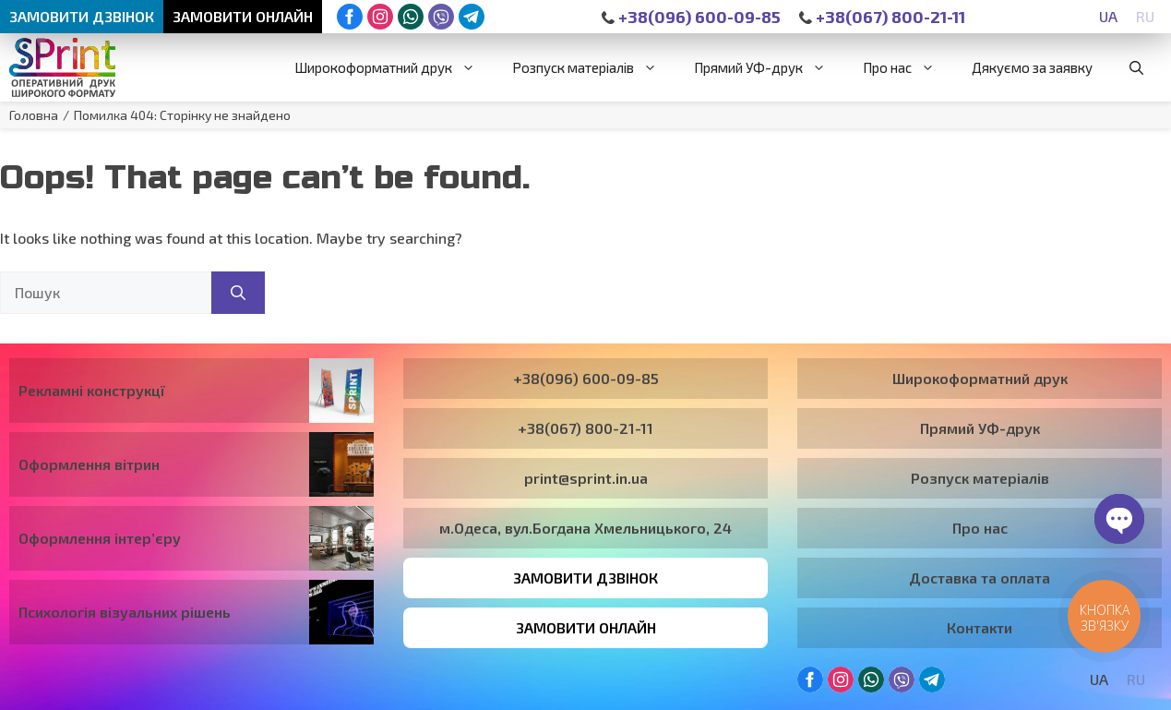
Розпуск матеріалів (593, 67)
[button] (1136, 67)
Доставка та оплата (979, 577)
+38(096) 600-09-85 (691, 16)
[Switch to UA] (1108, 16)
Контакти (979, 627)
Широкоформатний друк (394, 67)
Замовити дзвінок (81, 16)
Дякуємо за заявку (1032, 67)
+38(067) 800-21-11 (882, 16)
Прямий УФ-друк (769, 67)
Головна (33, 115)
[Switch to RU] (1145, 16)
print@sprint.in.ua (586, 478)
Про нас (908, 67)
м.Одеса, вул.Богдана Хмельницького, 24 (585, 527)
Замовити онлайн (243, 16)
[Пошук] (238, 292)
